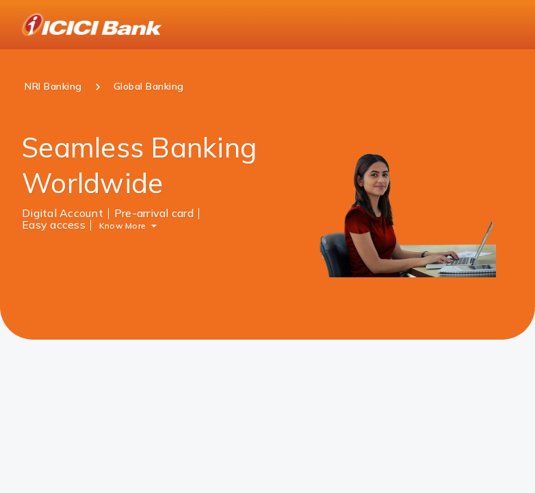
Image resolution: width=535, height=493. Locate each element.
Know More (122, 224)
